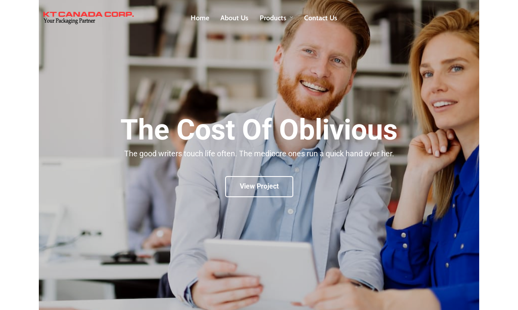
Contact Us (320, 18)
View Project (259, 186)
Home (200, 18)
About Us (234, 18)
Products (273, 18)
